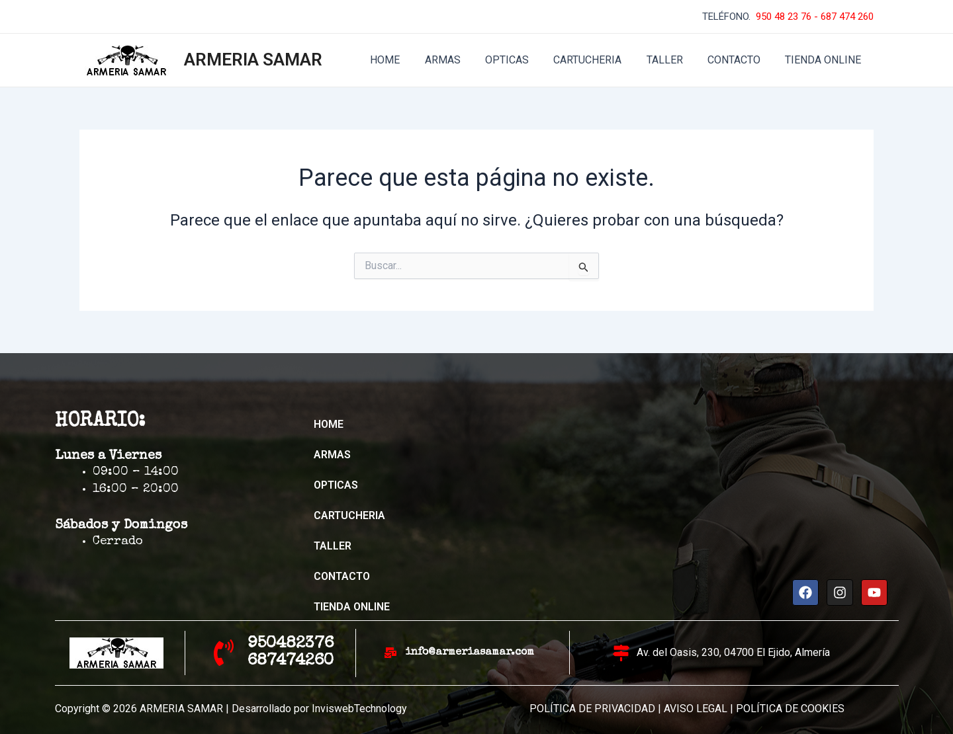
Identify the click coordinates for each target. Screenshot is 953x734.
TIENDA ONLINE (825, 60)
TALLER (673, 60)
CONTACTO (739, 60)
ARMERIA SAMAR (253, 59)
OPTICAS (523, 60)
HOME (408, 60)
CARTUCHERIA (600, 60)
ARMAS (462, 60)
